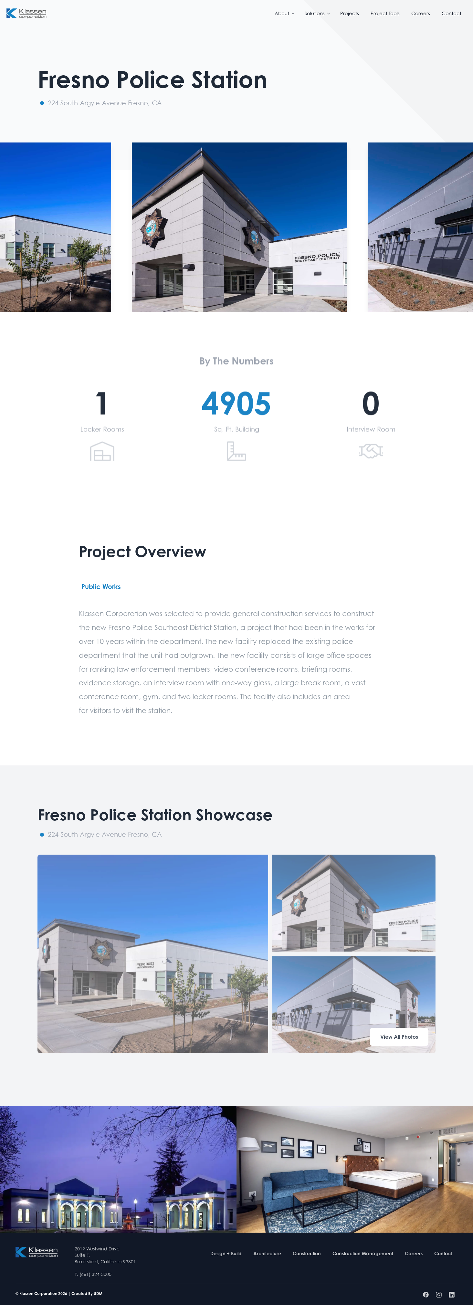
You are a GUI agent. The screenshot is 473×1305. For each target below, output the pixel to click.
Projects (349, 13)
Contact (451, 13)
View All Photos (399, 1037)
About (285, 13)
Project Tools (385, 13)
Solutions (318, 13)
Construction (307, 1253)
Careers (420, 13)
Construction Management (362, 1253)
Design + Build (226, 1253)
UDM (98, 1293)
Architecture (267, 1253)
